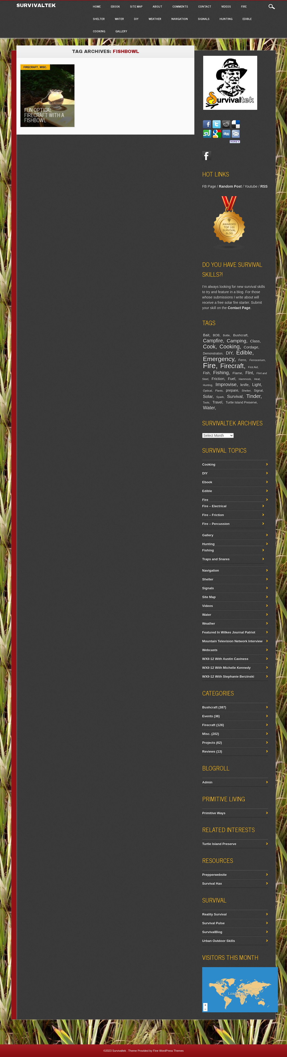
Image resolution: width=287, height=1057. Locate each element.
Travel (217, 402)
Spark (220, 396)
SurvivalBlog (212, 932)
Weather (155, 18)
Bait (206, 335)
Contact (204, 6)
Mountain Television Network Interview (232, 641)
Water (119, 18)
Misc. (43, 67)
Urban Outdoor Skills (218, 941)
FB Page (209, 186)
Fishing (221, 372)
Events (207, 716)
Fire (244, 6)
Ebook (115, 6)
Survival (235, 396)
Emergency (218, 358)
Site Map (136, 6)
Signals (204, 18)
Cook (209, 347)
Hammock (245, 378)
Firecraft (30, 67)
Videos (226, 6)
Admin (207, 782)
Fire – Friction (213, 515)
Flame (237, 373)
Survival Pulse (213, 923)
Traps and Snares (215, 559)
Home (97, 6)
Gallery (121, 31)
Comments (180, 6)
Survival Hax (212, 883)
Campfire (213, 340)
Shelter (99, 18)
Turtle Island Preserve (241, 402)
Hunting (226, 18)
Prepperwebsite (214, 874)
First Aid (253, 367)
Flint (249, 373)
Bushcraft (240, 335)
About (157, 6)
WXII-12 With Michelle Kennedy (226, 667)
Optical (207, 390)
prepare (232, 390)
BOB (216, 335)
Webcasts (209, 650)
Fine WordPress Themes (168, 1050)
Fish (206, 373)
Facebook (206, 155)
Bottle (226, 335)
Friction (218, 378)
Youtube (251, 186)
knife (244, 384)
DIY (136, 18)
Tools (206, 402)
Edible (247, 18)
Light (256, 384)
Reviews (208, 751)
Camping (236, 340)
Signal (258, 390)
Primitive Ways (213, 813)
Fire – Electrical (214, 506)
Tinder (253, 396)
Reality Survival (214, 914)
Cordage (251, 347)
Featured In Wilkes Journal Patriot (228, 632)
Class (254, 341)
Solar (208, 396)
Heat (257, 378)
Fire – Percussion (215, 524)
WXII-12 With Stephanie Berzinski (228, 676)
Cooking (99, 31)
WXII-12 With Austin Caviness (225, 659)
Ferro (242, 360)
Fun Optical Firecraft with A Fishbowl (44, 115)
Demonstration (212, 353)
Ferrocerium (257, 360)
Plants (219, 390)
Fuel (231, 378)
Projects (208, 742)
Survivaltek (37, 5)
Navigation (179, 18)
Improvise (226, 384)
